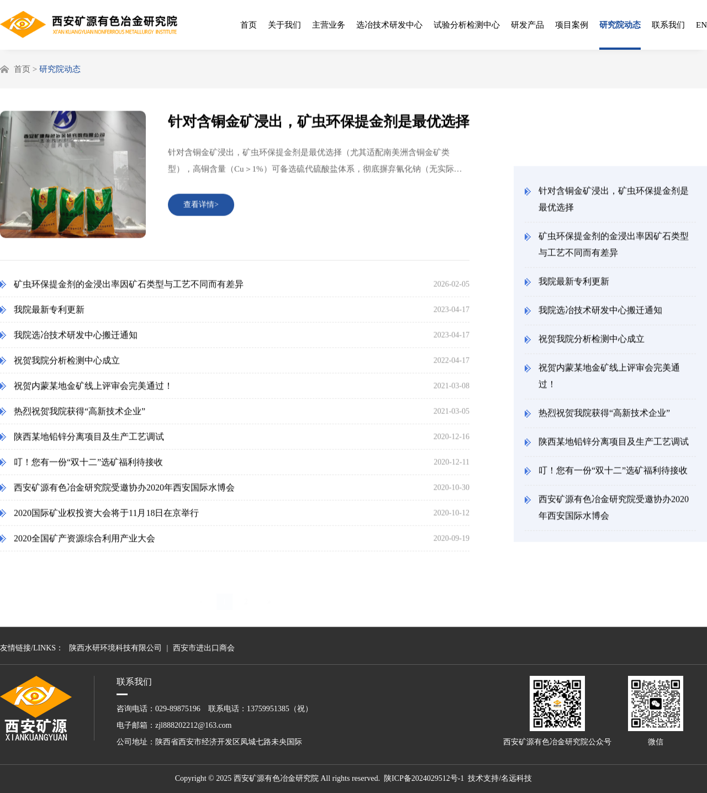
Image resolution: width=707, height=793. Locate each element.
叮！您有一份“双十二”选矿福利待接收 (613, 474)
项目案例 (571, 24)
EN (701, 24)
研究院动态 (620, 24)
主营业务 (328, 24)
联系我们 (668, 24)
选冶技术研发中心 (389, 24)
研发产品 (527, 24)
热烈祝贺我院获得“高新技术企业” (604, 416)
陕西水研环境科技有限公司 (115, 648)
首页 (248, 24)
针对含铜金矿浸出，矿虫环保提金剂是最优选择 (614, 203)
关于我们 (284, 24)
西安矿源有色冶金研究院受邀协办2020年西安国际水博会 (614, 511)
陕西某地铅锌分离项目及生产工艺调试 (614, 445)
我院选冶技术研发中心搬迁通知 (600, 313)
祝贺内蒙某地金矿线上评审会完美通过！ (609, 379)
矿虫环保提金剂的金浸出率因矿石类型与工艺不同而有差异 (614, 248)
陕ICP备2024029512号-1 (424, 778)
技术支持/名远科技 (500, 778)
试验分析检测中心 (467, 24)
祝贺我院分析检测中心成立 (592, 342)
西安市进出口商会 (204, 648)
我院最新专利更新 (574, 285)
